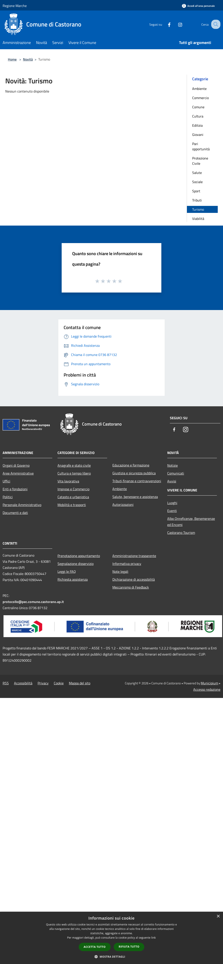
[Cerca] (215, 24)
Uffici (6, 481)
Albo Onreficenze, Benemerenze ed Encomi (191, 521)
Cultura (197, 116)
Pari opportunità (201, 146)
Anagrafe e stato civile (74, 465)
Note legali (120, 571)
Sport (196, 191)
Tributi (197, 200)
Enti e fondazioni (15, 489)
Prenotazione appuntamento (78, 555)
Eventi (172, 510)
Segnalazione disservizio (75, 563)
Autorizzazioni (123, 504)
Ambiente (199, 88)
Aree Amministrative (18, 473)
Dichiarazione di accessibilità (133, 579)
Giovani (197, 134)
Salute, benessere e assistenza (135, 496)
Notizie (172, 465)
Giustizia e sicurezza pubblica (134, 473)
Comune (198, 107)
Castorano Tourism (181, 532)
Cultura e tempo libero (74, 473)
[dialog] (111, 938)
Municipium (209, 683)
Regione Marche (15, 5)
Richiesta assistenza (72, 579)
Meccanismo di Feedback (130, 587)
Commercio (200, 97)
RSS (6, 683)
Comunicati (175, 473)
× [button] (218, 916)
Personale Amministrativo (22, 504)
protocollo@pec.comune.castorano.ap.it (33, 601)
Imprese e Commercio (73, 489)
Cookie (59, 683)
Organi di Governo (16, 465)
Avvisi (171, 481)
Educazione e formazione (130, 465)
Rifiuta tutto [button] (129, 946)
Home (12, 59)
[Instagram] (176, 24)
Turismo (198, 209)
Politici (8, 497)
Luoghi (172, 502)
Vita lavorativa (68, 481)
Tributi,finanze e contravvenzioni (136, 481)
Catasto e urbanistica (73, 497)
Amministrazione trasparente (134, 555)
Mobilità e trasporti (71, 504)
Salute (197, 172)
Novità (28, 59)
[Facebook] (165, 24)
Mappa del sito (79, 683)
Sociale (197, 181)
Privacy (43, 683)
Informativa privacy (126, 563)
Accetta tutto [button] (95, 947)
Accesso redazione (206, 689)
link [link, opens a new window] (153, 937)
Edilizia (197, 125)
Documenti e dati (15, 512)
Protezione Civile (200, 161)
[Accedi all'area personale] (198, 6)
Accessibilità (23, 683)
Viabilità (198, 218)
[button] (111, 956)
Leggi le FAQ (66, 571)
